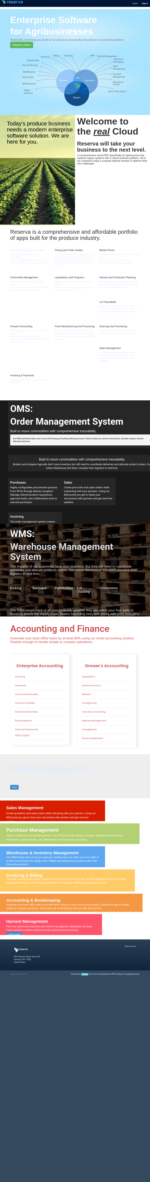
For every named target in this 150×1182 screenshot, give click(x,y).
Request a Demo (22, 44)
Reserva (84, 974)
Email (14, 787)
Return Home (130, 946)
